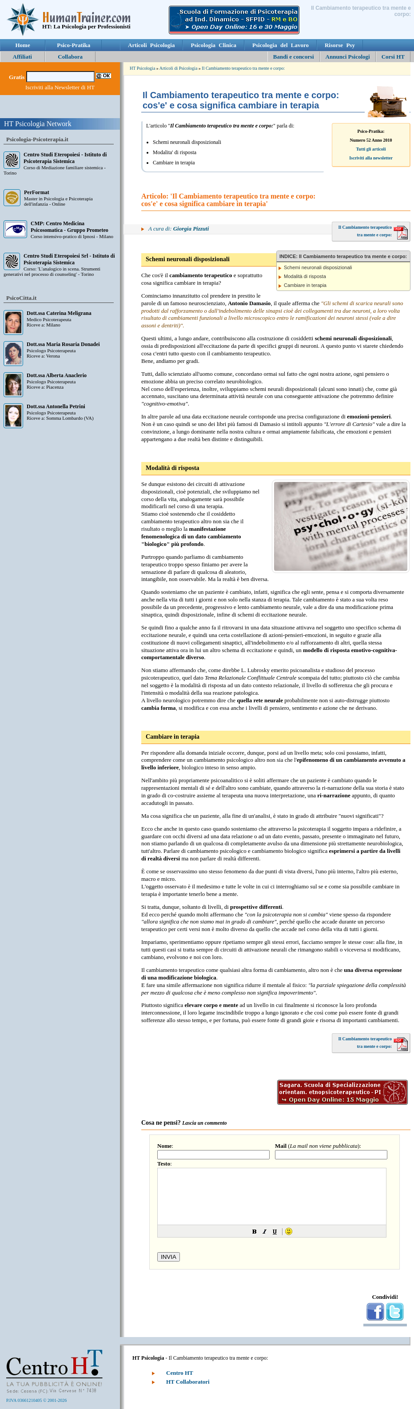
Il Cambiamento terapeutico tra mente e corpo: (243, 68)
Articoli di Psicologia (178, 68)
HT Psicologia (142, 68)
